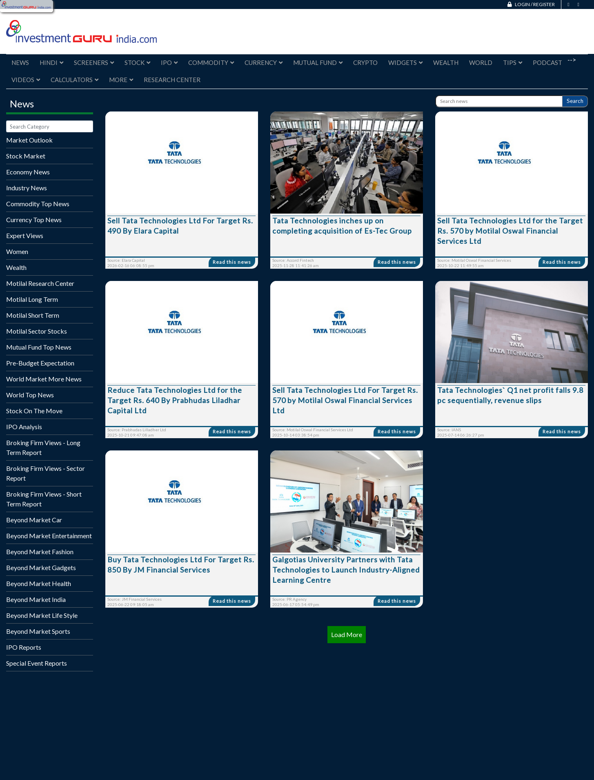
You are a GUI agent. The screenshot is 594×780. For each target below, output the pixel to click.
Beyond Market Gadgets (41, 567)
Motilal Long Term (32, 299)
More (121, 79)
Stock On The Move (34, 411)
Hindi (51, 62)
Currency (264, 62)
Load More (346, 634)
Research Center (172, 79)
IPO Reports (23, 647)
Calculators (74, 79)
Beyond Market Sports (38, 631)
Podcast (547, 62)
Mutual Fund (318, 62)
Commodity (211, 62)
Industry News (26, 188)
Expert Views (24, 235)
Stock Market (25, 156)
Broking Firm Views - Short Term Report (44, 499)
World (480, 62)
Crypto (365, 62)
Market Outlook (29, 140)
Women (17, 251)
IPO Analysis (24, 426)
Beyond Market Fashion (39, 551)
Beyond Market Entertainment (49, 535)
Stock (137, 62)
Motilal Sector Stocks (36, 331)
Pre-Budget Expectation (40, 363)
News (20, 62)
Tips (512, 62)
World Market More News (44, 379)
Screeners (94, 62)
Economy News (28, 172)
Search (575, 101)
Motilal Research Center (40, 283)
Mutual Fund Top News (38, 347)
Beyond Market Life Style (42, 615)
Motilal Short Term (32, 315)
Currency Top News (34, 219)
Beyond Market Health (38, 583)
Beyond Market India (36, 599)
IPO (169, 62)
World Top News (30, 395)
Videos (25, 79)
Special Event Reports (36, 663)
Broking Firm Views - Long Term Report (43, 447)
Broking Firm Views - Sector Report (45, 473)
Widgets (405, 62)
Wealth (445, 62)
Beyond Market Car (34, 520)
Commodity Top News (37, 203)
